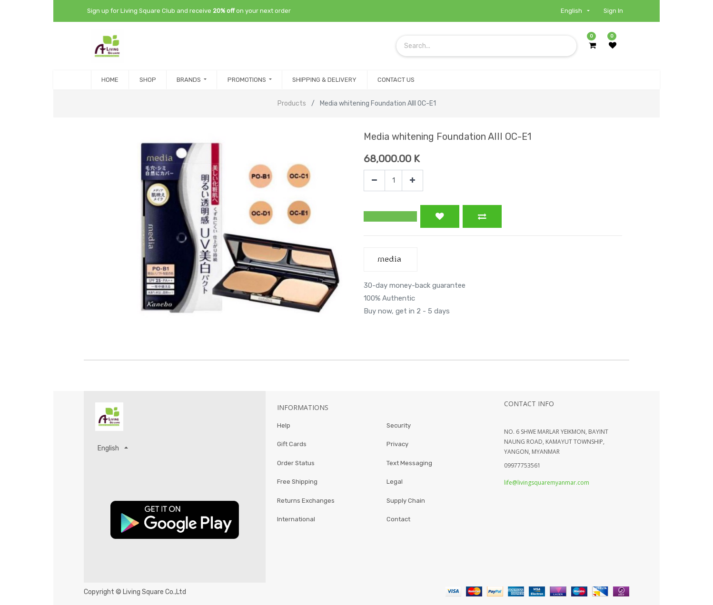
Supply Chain (405, 500)
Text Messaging (409, 463)
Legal (394, 481)
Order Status (296, 463)
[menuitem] (110, 79)
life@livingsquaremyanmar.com (546, 482)
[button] (390, 216)
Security (398, 425)
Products (291, 103)
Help (283, 425)
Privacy (397, 444)
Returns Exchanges (306, 500)
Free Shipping (297, 481)
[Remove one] (374, 180)
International (296, 519)
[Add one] (412, 180)
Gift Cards (292, 444)
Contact (398, 519)
